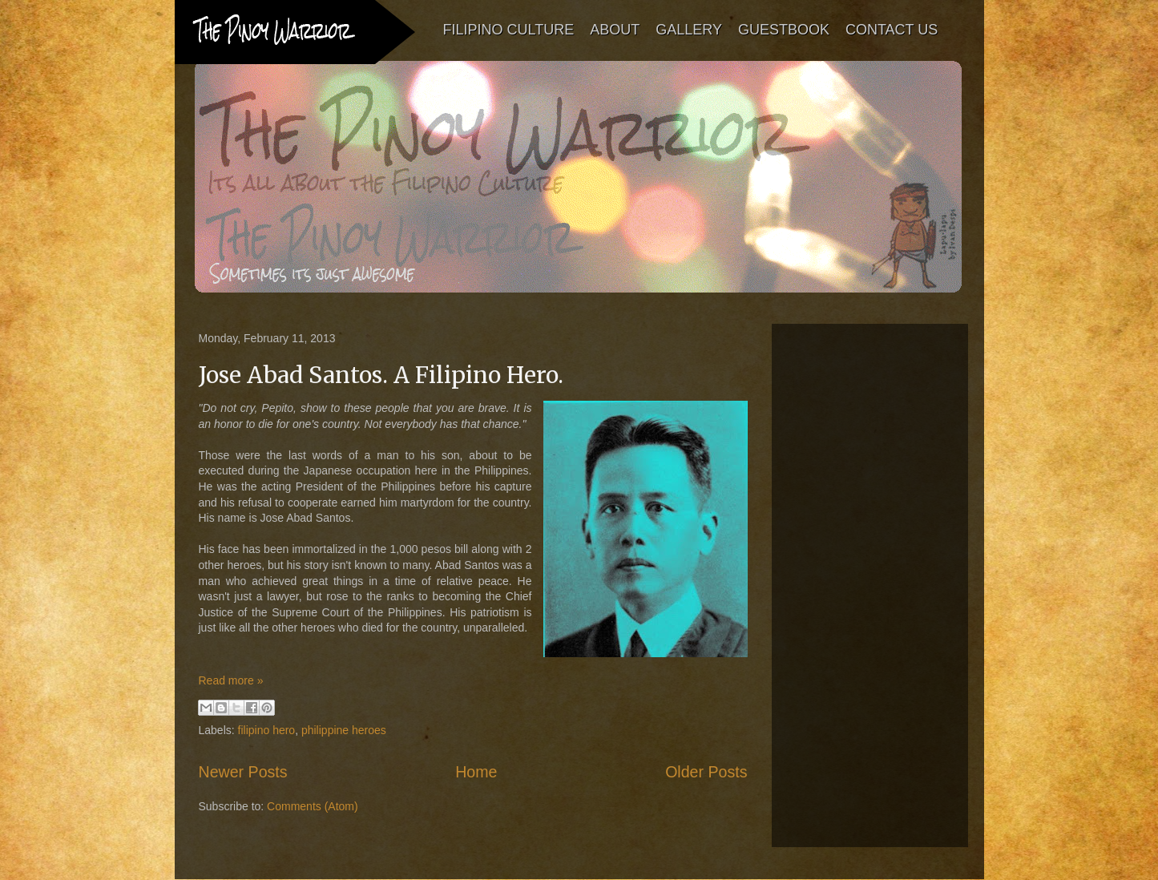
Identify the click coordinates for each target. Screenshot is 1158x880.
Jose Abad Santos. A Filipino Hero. (381, 375)
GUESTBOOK (783, 30)
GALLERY (689, 30)
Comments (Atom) (312, 806)
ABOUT (615, 30)
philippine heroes (343, 730)
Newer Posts (243, 772)
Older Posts (706, 772)
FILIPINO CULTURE (509, 30)
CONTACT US (891, 30)
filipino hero (267, 730)
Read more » (231, 680)
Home (476, 772)
